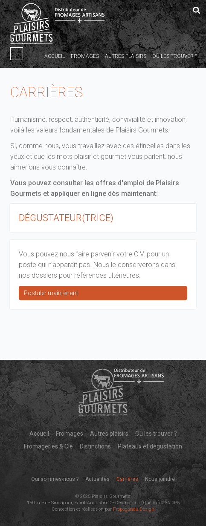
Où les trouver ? (174, 56)
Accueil (54, 56)
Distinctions (95, 446)
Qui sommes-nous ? (54, 479)
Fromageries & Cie (48, 446)
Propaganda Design (133, 509)
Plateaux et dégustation (150, 446)
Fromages (85, 56)
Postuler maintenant (51, 293)
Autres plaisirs (125, 56)
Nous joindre (160, 479)
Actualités (97, 479)
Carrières (127, 479)
